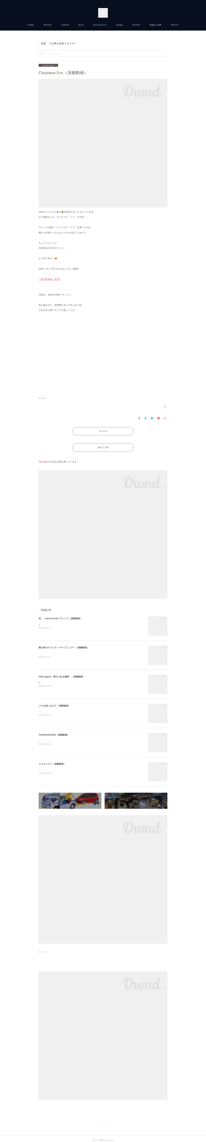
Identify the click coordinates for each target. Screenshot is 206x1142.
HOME (31, 25)
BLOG (81, 25)
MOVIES (136, 25)
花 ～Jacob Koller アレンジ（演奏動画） (60, 615)
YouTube (119, 25)
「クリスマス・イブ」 (50, 279)
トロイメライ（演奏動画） (52, 760)
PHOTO (174, 25)
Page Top (103, 1124)
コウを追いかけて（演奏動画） (54, 702)
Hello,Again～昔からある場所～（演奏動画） (62, 673)
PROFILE (47, 25)
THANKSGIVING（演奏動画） (54, 731)
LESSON (65, 25)
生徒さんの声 (155, 25)
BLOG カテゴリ (100, 25)
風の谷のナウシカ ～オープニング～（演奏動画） (64, 644)
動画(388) (42, 398)
